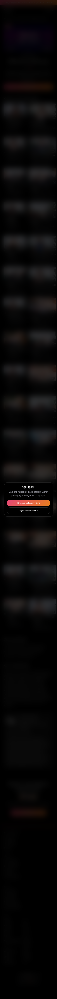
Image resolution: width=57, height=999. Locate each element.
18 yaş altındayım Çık (28, 510)
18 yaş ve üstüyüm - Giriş (28, 503)
